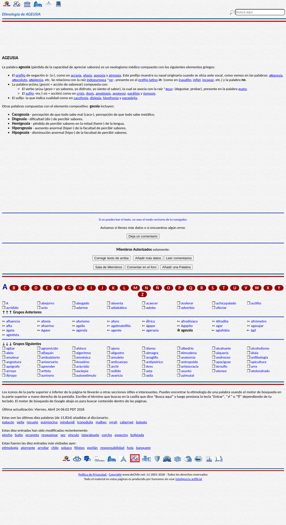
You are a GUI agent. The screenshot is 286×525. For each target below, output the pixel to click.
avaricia (117, 375)
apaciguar (223, 362)
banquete (143, 447)
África (150, 321)
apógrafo (13, 366)
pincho (7, 435)
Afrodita (222, 321)
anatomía (188, 357)
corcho (107, 435)
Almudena (188, 353)
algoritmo (83, 353)
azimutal (187, 375)
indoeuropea (96, 80)
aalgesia (36, 80)
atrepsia (115, 75)
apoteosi (119, 93)
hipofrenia (111, 98)
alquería (222, 353)
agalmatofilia (121, 325)
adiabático (119, 307)
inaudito (185, 80)
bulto (19, 435)
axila (149, 375)
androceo (223, 357)
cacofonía (81, 98)
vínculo (73, 435)
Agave (45, 330)
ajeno (115, 348)
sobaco (66, 447)
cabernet (126, 422)
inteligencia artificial (188, 479)
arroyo (11, 371)
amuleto (117, 357)
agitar (10, 348)
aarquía (275, 75)
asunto (186, 371)
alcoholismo (260, 348)
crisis (80, 93)
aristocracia (189, 366)
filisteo (79, 447)
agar (219, 325)
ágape (150, 325)
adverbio (187, 307)
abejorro (47, 303)
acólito (256, 303)
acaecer (152, 303)
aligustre (117, 353)
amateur (12, 357)
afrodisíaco (189, 321)
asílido (116, 371)
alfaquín (47, 353)
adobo (151, 307)
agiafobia (222, 330)
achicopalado (226, 303)
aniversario (49, 362)
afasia (87, 75)
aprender (48, 366)
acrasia (76, 75)
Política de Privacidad (92, 474)
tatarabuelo (90, 435)
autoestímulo (86, 375)
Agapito (187, 325)
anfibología (259, 357)
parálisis (133, 93)
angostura (13, 362)
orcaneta (32, 435)
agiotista (12, 335)
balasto (141, 422)
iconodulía (85, 422)
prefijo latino (148, 80)
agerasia (152, 330)
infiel (196, 80)
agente (116, 330)
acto (44, 307)
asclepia (82, 371)
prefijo (21, 75)
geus (168, 89)
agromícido (49, 348)
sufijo (30, 93)
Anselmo (82, 362)
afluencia (13, 321)
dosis (90, 93)
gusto (242, 89)
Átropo (11, 375)
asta (149, 371)
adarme (82, 307)
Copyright (115, 474)
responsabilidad (112, 447)
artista (46, 371)
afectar (221, 307)
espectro (121, 435)
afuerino (47, 325)
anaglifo (152, 357)
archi (115, 366)
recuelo (32, 422)
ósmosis (149, 93)
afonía (46, 321)
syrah (113, 422)
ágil (253, 330)
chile (55, 447)
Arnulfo (221, 366)
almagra (152, 353)
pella (20, 422)
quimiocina (49, 422)
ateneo (221, 371)
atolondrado (260, 371)
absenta (117, 303)
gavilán (92, 447)
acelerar (187, 303)
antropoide (189, 362)
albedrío (187, 348)
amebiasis (103, 93)
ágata (10, 330)
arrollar (43, 447)
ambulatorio (50, 357)
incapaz (208, 80)
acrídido (12, 307)
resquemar (50, 435)
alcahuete (223, 348)
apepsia (99, 75)
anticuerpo (119, 362)
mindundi (67, 422)
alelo (9, 353)
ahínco (81, 348)
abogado (82, 303)
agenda (81, 330)
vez (63, 435)
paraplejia (129, 98)
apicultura (258, 362)
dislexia (95, 98)
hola (130, 447)
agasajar (257, 325)
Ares (149, 366)
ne (111, 80)
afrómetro (258, 321)
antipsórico (154, 362)
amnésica (83, 357)
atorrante (28, 447)
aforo (115, 321)
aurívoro (47, 375)
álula (254, 353)
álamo (151, 348)
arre (254, 366)
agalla (80, 325)
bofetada (137, 435)
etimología (10, 447)
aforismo (83, 321)
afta (9, 325)
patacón (8, 422)
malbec (101, 422)
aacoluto (19, 80)
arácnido (82, 366)
